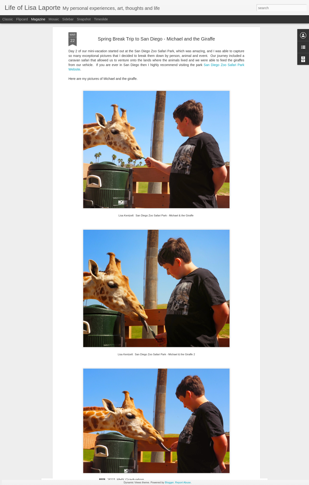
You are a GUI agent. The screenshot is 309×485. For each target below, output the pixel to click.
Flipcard (22, 19)
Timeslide (101, 19)
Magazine (38, 19)
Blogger (169, 482)
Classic (7, 19)
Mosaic (54, 19)
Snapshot (84, 19)
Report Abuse (183, 482)
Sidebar (68, 19)
